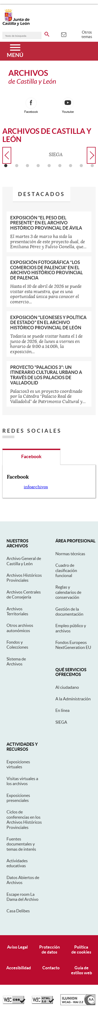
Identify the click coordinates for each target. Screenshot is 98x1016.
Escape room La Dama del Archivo (22, 897)
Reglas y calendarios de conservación (68, 592)
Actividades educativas (17, 863)
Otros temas (87, 34)
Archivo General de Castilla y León (24, 561)
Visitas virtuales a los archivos (22, 781)
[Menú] (15, 51)
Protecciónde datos (49, 949)
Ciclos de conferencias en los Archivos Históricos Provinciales (24, 819)
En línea (62, 710)
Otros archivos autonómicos (20, 628)
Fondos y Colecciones (17, 644)
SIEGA (61, 722)
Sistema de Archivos (16, 661)
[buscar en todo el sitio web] (47, 33)
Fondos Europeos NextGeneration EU (73, 645)
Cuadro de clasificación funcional (66, 570)
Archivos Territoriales (17, 611)
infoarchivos (36, 487)
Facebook (31, 456)
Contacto (51, 967)
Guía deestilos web (81, 970)
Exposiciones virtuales (18, 764)
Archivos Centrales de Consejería (24, 594)
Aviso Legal (17, 947)
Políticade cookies (81, 949)
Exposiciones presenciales (18, 798)
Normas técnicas (70, 553)
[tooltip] (63, 34)
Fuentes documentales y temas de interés (21, 844)
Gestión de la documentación (69, 611)
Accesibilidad (18, 967)
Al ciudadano (67, 687)
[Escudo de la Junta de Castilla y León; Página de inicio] (16, 24)
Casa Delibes (18, 910)
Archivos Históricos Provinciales (24, 578)
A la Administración (73, 698)
